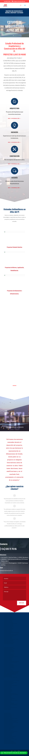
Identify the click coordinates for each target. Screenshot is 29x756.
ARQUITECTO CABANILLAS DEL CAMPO (10, 682)
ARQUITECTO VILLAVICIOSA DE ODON (10, 623)
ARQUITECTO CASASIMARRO (8, 666)
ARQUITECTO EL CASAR (8, 717)
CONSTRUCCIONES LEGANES (9, 738)
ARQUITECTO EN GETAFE (8, 617)
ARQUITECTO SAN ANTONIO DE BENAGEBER (11, 632)
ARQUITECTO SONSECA (8, 695)
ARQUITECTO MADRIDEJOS (8, 723)
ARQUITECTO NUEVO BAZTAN (9, 650)
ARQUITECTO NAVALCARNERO (9, 726)
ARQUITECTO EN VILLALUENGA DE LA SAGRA (11, 671)
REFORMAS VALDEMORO (8, 675)
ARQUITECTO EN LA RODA (8, 664)
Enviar (21, 608)
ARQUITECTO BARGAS (7, 702)
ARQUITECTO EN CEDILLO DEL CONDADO (11, 672)
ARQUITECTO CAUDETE (8, 715)
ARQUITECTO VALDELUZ (8, 684)
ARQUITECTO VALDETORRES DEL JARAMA (11, 634)
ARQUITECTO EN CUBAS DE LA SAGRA (10, 704)
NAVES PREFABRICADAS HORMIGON (10, 674)
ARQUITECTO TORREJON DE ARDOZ (10, 619)
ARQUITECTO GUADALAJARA (8, 681)
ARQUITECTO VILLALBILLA (8, 733)
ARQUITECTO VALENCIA (8, 706)
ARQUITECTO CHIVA (7, 705)
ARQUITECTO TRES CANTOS (8, 730)
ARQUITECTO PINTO (7, 633)
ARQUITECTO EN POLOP (8, 627)
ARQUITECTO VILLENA (7, 696)
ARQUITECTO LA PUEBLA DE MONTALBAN (11, 722)
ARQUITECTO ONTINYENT (8, 657)
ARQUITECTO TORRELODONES (9, 651)
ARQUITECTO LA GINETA (8, 697)
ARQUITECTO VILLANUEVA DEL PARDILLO (11, 700)
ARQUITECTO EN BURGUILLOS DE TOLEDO (11, 639)
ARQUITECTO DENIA (7, 668)
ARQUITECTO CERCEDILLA (8, 719)
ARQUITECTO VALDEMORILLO (9, 732)
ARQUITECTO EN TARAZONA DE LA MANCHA (11, 661)
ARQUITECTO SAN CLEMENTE (9, 741)
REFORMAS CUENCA (7, 708)
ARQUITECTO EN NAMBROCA (9, 640)
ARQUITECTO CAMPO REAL (8, 724)
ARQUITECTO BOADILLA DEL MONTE (10, 635)
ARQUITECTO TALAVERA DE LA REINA (10, 721)
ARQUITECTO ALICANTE (8, 630)
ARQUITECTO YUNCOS (7, 691)
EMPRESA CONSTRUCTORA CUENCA (10, 742)
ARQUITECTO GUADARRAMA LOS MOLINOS (11, 720)
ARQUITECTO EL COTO (8, 701)
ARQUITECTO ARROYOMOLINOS (9, 727)
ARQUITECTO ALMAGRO (8, 716)
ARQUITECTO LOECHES (8, 734)
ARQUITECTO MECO (7, 729)
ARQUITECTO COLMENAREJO (9, 652)
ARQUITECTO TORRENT (8, 659)
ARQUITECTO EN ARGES (8, 637)
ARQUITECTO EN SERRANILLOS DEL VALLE (11, 703)
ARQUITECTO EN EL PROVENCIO (9, 667)
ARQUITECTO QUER (7, 688)
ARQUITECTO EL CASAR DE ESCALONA (10, 726)
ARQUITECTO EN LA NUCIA (8, 624)
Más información (14, 118)
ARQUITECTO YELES (7, 692)
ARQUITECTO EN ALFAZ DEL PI (9, 626)
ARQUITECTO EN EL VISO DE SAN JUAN (10, 677)
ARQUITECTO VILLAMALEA (8, 690)
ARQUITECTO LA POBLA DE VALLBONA (10, 707)
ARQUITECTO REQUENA (8, 687)
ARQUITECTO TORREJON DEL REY (9, 698)
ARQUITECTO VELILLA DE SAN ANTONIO (11, 731)
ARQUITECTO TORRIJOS (8, 689)
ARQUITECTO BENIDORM (8, 669)
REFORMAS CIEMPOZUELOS (8, 642)
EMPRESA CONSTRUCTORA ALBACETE (10, 743)
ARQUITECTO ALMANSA (8, 660)
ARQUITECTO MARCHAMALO (8, 683)
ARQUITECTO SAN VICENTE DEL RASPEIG (11, 656)
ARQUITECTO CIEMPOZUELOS (9, 655)
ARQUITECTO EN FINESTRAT (8, 625)
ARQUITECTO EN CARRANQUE (9, 702)
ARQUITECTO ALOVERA (8, 686)
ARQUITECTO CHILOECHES (8, 641)
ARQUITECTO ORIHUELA (8, 658)
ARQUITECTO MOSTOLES (8, 621)
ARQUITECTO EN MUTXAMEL (9, 628)
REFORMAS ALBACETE (7, 709)
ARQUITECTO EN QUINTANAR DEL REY (10, 665)
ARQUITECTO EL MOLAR (8, 699)
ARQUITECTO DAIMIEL (7, 713)
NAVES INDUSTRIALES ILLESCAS (9, 641)
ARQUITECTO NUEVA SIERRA (8, 643)
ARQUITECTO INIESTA (7, 663)
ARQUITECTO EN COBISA (8, 638)
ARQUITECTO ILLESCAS (8, 689)
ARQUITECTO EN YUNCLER (8, 670)
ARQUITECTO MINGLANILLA (8, 740)
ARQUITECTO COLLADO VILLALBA (9, 653)
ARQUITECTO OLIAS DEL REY (9, 636)
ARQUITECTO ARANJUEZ (8, 735)
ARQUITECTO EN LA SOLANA (9, 714)
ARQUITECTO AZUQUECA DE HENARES (10, 685)
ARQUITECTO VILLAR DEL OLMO (9, 648)
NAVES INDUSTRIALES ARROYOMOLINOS (11, 673)
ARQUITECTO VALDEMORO (8, 622)
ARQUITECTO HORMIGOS (8, 725)
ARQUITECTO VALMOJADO (8, 737)
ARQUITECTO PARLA (7, 652)
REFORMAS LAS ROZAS (7, 676)
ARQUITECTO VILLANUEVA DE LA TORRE (10, 718)
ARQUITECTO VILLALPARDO (8, 628)
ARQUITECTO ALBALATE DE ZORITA (10, 736)
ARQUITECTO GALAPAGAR (8, 649)
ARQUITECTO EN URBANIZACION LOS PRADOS (12, 680)
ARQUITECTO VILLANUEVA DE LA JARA (10, 739)
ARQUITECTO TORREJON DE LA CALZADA (11, 694)
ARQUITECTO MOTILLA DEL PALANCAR (10, 662)
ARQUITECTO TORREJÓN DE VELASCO (10, 693)
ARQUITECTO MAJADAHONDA (9, 618)
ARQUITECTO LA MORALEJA (8, 647)
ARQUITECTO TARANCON (8, 728)
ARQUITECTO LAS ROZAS (8, 620)
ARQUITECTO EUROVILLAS (8, 631)
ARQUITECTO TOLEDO (7, 629)
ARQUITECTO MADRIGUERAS (8, 665)
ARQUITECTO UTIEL (7, 713)
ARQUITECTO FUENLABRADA (8, 654)
